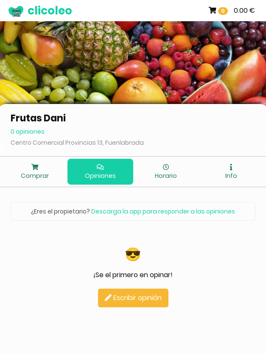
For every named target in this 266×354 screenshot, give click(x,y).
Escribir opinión (133, 298)
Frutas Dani (38, 118)
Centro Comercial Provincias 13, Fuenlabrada (77, 142)
